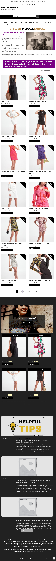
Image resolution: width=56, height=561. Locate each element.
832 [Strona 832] (36, 291)
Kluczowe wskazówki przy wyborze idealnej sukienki (33, 539)
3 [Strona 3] (21, 291)
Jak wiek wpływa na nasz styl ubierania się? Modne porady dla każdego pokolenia (33, 500)
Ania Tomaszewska (7, 457)
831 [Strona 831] (32, 291)
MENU (3, 12)
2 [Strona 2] (19, 291)
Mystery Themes (47, 558)
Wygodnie (32, 4)
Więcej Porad (27, 531)
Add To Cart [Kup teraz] (4, 106)
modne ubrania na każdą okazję (8, 9)
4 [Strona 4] (23, 291)
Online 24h (25, 4)
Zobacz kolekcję (27, 322)
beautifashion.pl (9, 7)
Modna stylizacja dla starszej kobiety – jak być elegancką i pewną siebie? (31, 460)
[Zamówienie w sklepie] (47, 70)
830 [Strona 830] (29, 291)
